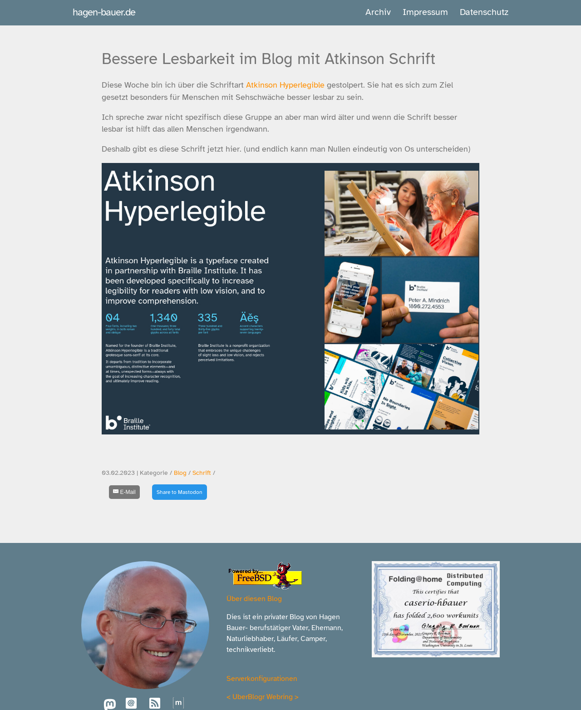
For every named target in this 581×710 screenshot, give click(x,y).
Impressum (425, 12)
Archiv (378, 12)
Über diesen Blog (254, 598)
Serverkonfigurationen (261, 678)
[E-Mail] (124, 492)
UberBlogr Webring (262, 696)
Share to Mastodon (179, 492)
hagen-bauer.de (104, 12)
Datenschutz (484, 12)
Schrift (201, 473)
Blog (180, 473)
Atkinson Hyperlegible (285, 85)
